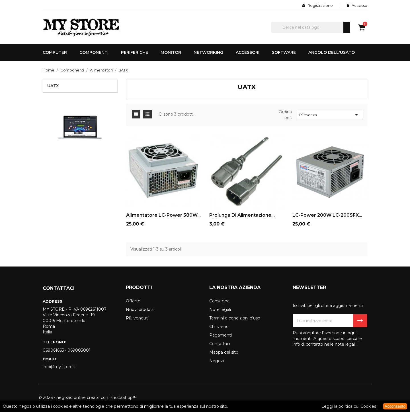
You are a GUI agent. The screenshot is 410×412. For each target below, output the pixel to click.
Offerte (133, 301)
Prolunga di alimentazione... (242, 215)
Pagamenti (220, 335)
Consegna (219, 301)
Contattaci (219, 343)
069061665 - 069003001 (67, 350)
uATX (53, 85)
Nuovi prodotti (140, 309)
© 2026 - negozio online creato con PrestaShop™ (87, 397)
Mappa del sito (223, 352)
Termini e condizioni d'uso (234, 318)
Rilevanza (329, 114)
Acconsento (395, 406)
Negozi (216, 360)
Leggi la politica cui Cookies (348, 406)
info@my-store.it (59, 366)
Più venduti (137, 318)
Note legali (220, 309)
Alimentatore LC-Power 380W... (163, 215)
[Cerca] (310, 27)
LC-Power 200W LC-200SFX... (327, 215)
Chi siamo (219, 326)
